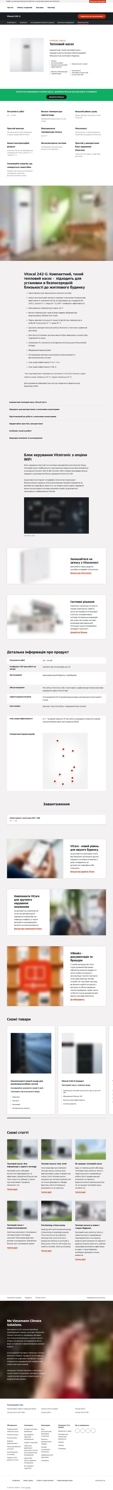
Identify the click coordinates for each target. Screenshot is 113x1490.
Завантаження (82, 22)
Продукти (28, 1298)
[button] (96, 1298)
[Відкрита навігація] (1, 7)
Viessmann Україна (14, 1298)
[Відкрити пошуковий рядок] (105, 7)
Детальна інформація (66, 22)
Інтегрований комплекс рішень (42, 22)
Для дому (39, 7)
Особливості (11, 22)
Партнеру (51, 7)
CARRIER (28, 1487)
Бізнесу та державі (24, 7)
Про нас (10, 7)
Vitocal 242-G (40, 1298)
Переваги (23, 22)
